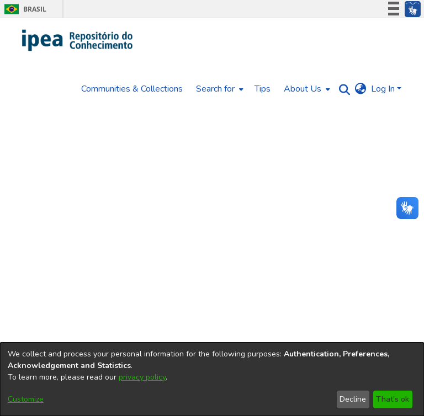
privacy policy (142, 377)
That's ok (392, 399)
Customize (26, 399)
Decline (353, 399)
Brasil (23, 9)
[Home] (78, 40)
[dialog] (212, 379)
